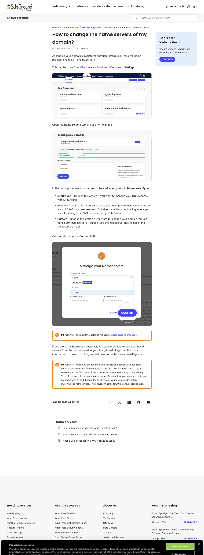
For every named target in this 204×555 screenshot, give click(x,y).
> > (101, 67)
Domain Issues (70, 27)
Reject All (180, 549)
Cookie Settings (180, 541)
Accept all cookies (180, 533)
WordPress (81, 6)
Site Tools (108, 522)
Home (55, 27)
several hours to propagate (123, 334)
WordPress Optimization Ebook (71, 522)
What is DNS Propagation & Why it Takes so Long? (88, 440)
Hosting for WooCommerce (21, 522)
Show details (15, 550)
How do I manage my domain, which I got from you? (89, 428)
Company (108, 513)
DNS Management (92, 27)
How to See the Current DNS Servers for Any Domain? (90, 434)
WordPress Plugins (64, 518)
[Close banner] (199, 530)
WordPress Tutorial (65, 513)
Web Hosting (62, 6)
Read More (190, 522)
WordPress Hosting (17, 518)
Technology (109, 518)
